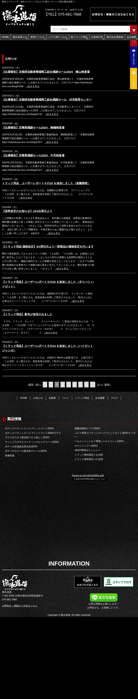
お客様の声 (97, 38)
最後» (107, 384)
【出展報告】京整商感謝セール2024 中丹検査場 (33, 155)
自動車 (52, 398)
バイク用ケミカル (58, 38)
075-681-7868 (69, 14)
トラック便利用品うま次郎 (89, 455)
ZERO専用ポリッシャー (87, 450)
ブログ (114, 398)
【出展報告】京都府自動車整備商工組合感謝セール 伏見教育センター (47, 99)
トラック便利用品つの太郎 (89, 459)
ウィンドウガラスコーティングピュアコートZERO (32, 442)
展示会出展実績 (115, 37)
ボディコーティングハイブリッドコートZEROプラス (33, 433)
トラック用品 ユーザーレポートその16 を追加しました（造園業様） (46, 183)
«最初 (31, 384)
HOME (5, 37)
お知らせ (38, 398)
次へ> (100, 384)
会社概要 (132, 38)
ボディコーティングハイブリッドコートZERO (29, 428)
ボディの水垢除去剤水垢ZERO (21, 446)
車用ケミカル (38, 38)
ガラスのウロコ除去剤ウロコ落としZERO (27, 437)
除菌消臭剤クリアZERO (87, 428)
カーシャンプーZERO (86, 446)
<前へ (38, 384)
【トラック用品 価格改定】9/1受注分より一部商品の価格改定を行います (48, 246)
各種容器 (9, 455)
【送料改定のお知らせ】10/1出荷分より (27, 211)
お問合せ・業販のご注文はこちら (19, 605)
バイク (65, 398)
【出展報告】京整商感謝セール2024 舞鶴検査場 (33, 127)
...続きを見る (33, 86)
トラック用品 (82, 398)
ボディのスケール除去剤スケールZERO (26, 451)
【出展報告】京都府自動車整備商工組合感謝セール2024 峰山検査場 (46, 71)
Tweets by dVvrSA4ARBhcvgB (88, 475)
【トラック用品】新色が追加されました (27, 314)
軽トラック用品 (79, 38)
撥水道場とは (20, 38)
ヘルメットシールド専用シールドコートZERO (99, 441)
